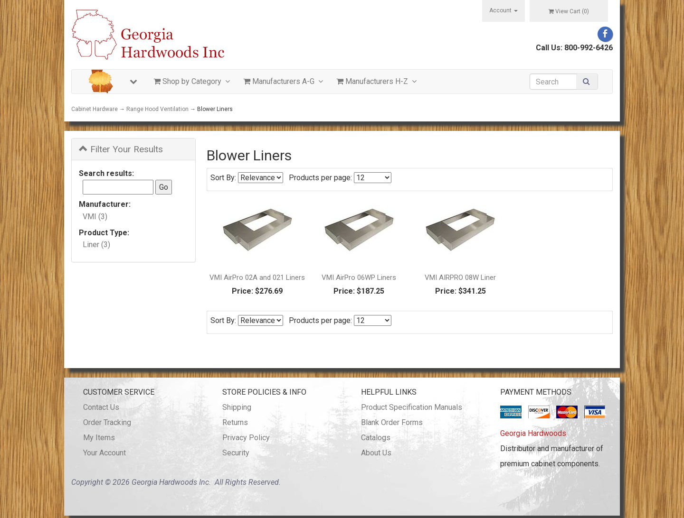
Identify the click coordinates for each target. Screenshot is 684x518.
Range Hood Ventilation (157, 109)
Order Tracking (107, 422)
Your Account (104, 452)
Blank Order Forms (392, 422)
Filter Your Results (121, 149)
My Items (99, 437)
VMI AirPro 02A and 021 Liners (257, 277)
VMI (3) (95, 216)
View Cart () (569, 11)
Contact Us (101, 407)
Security (235, 452)
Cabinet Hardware (94, 109)
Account (503, 10)
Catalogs (375, 437)
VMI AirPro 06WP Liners (359, 277)
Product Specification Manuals (411, 407)
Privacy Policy (246, 437)
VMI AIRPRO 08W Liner (460, 277)
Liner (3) (96, 244)
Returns (235, 422)
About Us (376, 452)
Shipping (236, 407)
